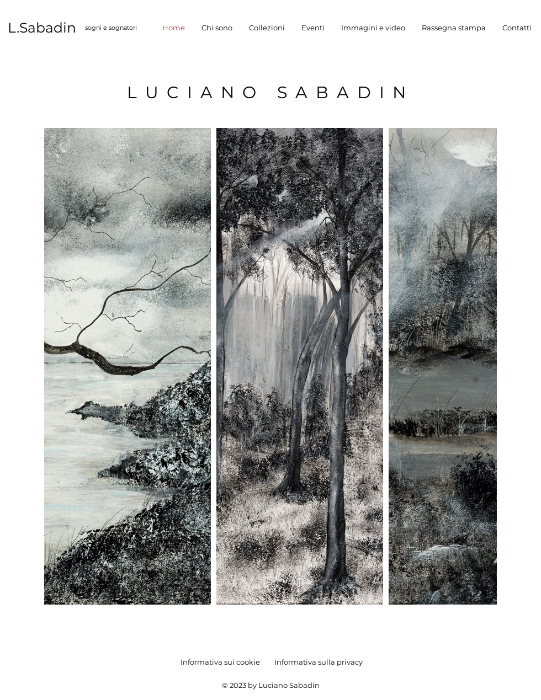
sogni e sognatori (111, 27)
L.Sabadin (42, 27)
